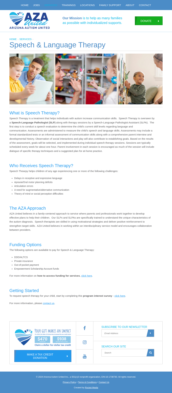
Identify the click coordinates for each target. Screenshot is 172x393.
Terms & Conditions (87, 382)
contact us (48, 303)
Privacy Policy (69, 382)
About (130, 5)
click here (86, 275)
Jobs (36, 5)
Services (50, 5)
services (25, 39)
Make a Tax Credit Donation (33, 356)
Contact (145, 5)
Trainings (69, 5)
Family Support (110, 5)
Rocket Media (91, 387)
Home (25, 5)
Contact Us (104, 382)
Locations (87, 5)
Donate (143, 21)
